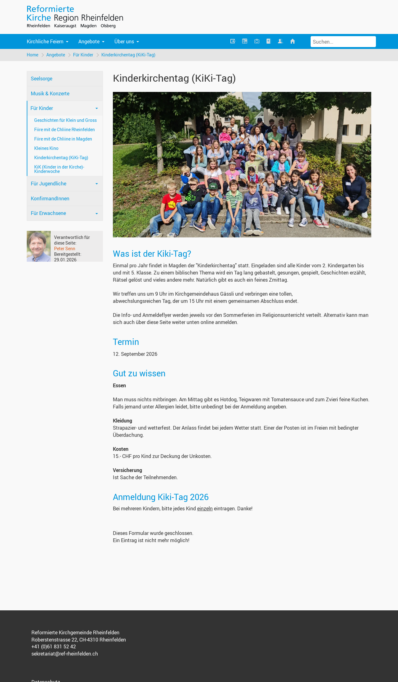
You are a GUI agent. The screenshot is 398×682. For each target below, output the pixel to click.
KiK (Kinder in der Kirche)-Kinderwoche (59, 169)
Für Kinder (83, 55)
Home (32, 55)
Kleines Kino (46, 148)
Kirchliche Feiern (45, 41)
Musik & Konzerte (50, 93)
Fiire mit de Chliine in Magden (63, 139)
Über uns (124, 41)
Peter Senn (64, 248)
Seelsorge (41, 78)
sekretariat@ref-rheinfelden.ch (64, 653)
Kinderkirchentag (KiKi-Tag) (128, 55)
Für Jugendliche (48, 183)
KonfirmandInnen (50, 198)
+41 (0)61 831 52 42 (53, 646)
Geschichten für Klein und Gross (65, 120)
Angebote (89, 41)
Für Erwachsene (48, 213)
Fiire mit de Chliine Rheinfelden (64, 129)
